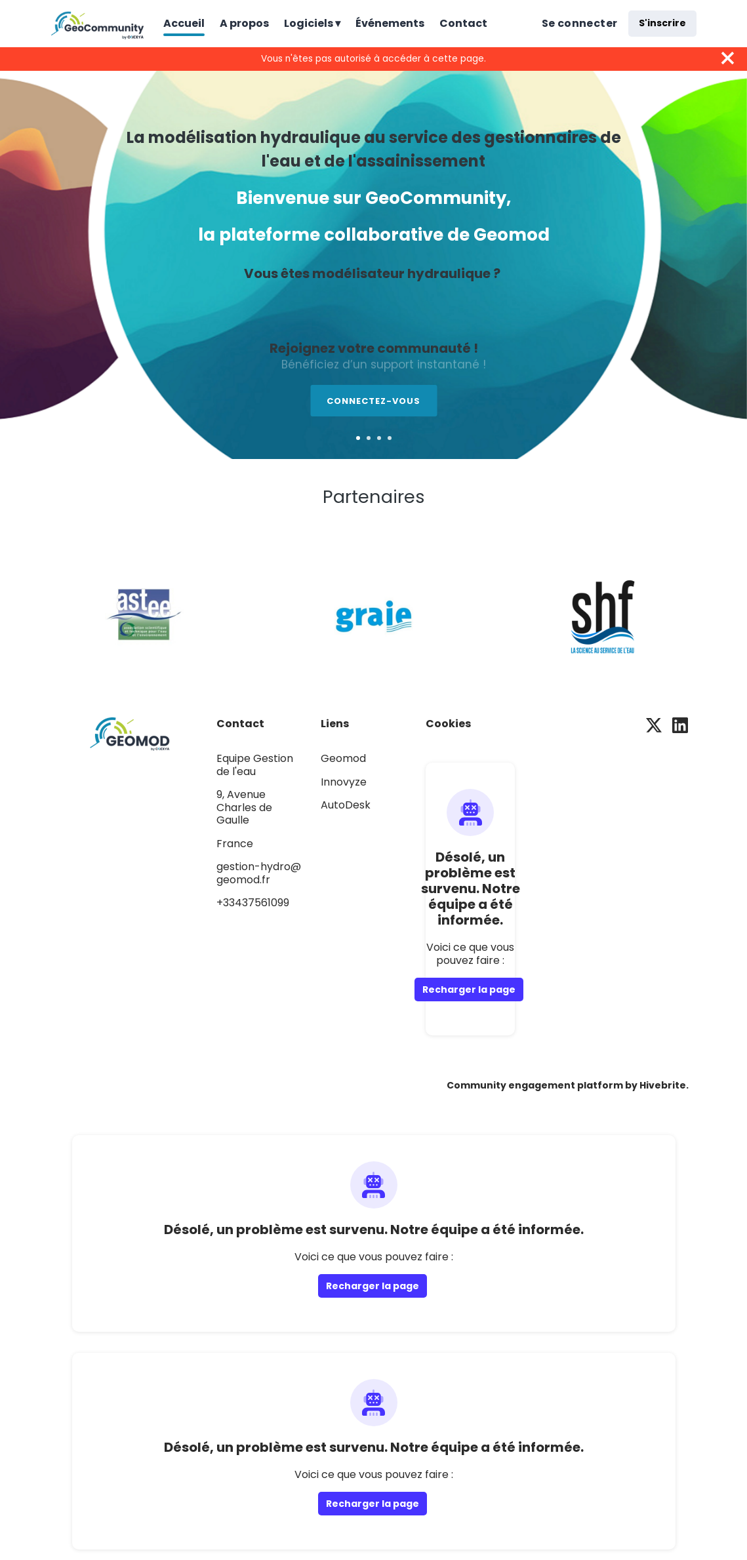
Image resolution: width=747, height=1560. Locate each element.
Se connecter (580, 23)
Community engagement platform (535, 1085)
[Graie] (373, 614)
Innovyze (344, 782)
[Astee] (144, 614)
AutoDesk (346, 804)
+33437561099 (252, 902)
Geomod (343, 758)
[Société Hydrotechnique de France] (603, 614)
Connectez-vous (373, 401)
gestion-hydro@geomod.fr (258, 873)
